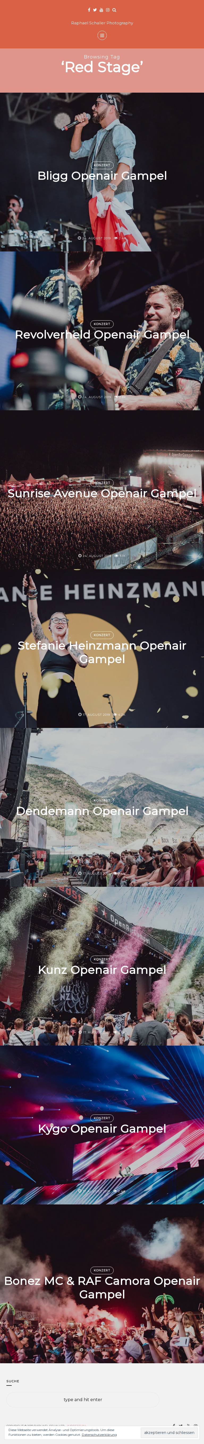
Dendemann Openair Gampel (102, 811)
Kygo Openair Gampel (102, 1129)
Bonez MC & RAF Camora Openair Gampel (102, 1287)
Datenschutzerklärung (99, 1435)
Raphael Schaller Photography (102, 22)
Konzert (102, 165)
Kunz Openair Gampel (102, 970)
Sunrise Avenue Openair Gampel (102, 494)
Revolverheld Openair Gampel (102, 335)
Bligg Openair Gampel (102, 176)
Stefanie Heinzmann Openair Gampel (102, 652)
